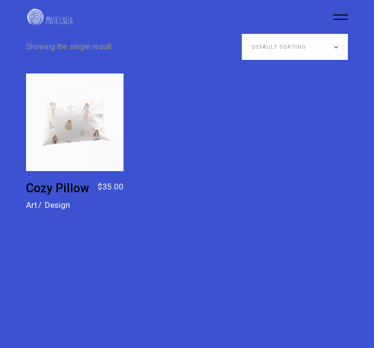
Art (31, 205)
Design (57, 205)
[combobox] (295, 47)
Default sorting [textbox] (279, 47)
